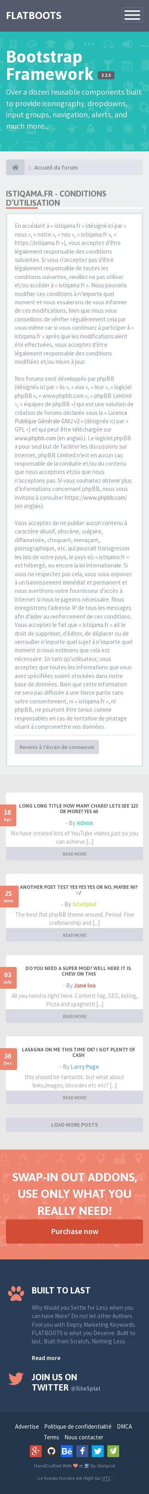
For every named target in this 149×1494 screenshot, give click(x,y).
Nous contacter (83, 1437)
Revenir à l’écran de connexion (56, 747)
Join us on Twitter (66, 1382)
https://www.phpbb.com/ (96, 497)
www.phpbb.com (35, 438)
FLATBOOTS (33, 15)
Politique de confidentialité (78, 1426)
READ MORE (75, 854)
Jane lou (85, 985)
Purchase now (75, 1231)
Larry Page (85, 1066)
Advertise (27, 1426)
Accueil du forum (56, 167)
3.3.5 (106, 75)
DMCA (124, 1426)
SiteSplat (84, 904)
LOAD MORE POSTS (74, 1124)
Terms (51, 1437)
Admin (85, 823)
